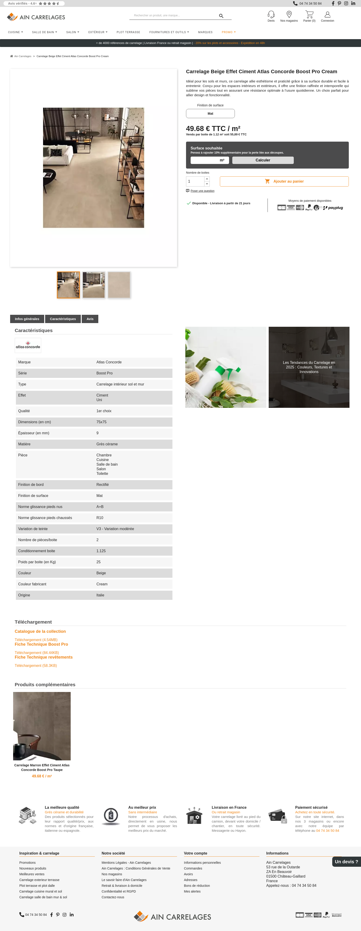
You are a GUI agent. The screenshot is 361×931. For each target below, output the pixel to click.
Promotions (27, 862)
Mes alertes (192, 891)
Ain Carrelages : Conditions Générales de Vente (136, 868)
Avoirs (188, 874)
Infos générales (27, 319)
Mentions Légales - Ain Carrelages (126, 862)
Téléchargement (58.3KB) (36, 666)
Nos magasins (112, 874)
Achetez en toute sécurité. (315, 812)
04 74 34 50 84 (311, 3)
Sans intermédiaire (142, 812)
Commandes (193, 868)
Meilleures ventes (31, 874)
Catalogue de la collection (40, 631)
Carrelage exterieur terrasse (39, 880)
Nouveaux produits (32, 868)
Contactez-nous (113, 897)
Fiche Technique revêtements (44, 657)
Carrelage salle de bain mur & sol (43, 897)
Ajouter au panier (284, 181)
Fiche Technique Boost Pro (41, 644)
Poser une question (202, 191)
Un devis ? (346, 861)
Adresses (190, 880)
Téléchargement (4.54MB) (36, 640)
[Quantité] (195, 181)
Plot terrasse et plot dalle (37, 885)
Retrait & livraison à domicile (122, 885)
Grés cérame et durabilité (64, 812)
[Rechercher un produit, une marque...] (180, 16)
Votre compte (195, 853)
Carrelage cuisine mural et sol (40, 891)
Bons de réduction (197, 885)
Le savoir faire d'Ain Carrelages (124, 880)
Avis (90, 319)
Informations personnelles (202, 862)
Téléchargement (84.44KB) (37, 653)
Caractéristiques (63, 319)
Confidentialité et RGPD (119, 891)
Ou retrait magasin (226, 812)
